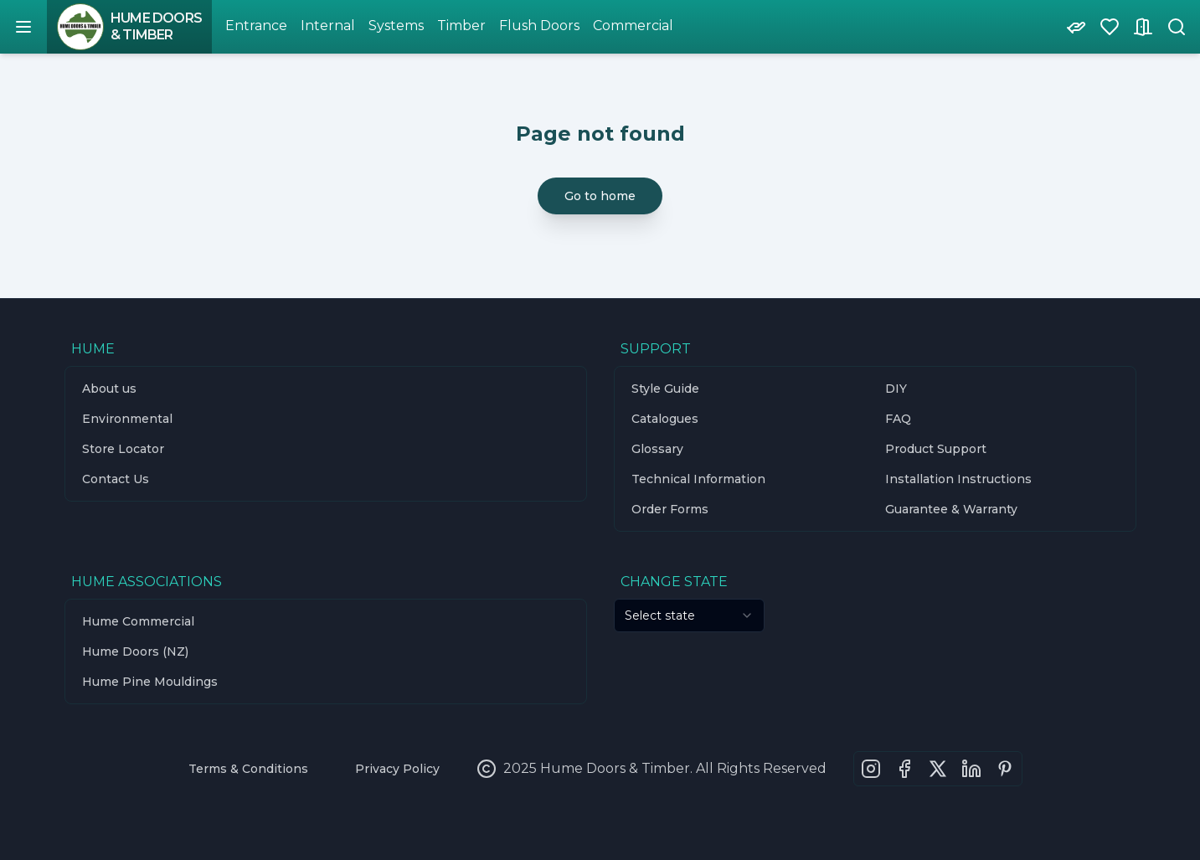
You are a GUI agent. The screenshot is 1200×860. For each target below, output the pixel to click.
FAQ (898, 418)
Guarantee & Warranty (951, 509)
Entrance (256, 25)
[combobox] (689, 615)
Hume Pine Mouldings (150, 681)
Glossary (657, 448)
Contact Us (115, 479)
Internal (328, 25)
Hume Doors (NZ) (135, 651)
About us (109, 388)
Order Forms (669, 509)
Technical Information (698, 479)
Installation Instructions (958, 479)
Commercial (633, 25)
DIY (896, 388)
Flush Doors (539, 25)
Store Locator (123, 448)
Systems (396, 25)
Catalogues (664, 418)
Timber (461, 25)
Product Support (935, 448)
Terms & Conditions (248, 768)
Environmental (127, 418)
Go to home (600, 195)
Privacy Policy (397, 768)
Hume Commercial (138, 621)
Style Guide (665, 388)
